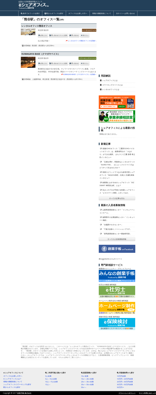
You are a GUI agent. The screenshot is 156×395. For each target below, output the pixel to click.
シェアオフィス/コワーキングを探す (17, 384)
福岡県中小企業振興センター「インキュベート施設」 (117, 218)
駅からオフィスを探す (54, 13)
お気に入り (43, 35)
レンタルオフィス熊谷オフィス (36, 25)
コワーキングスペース (87, 58)
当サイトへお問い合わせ (125, 13)
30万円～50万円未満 (125, 384)
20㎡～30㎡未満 (87, 382)
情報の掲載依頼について (101, 13)
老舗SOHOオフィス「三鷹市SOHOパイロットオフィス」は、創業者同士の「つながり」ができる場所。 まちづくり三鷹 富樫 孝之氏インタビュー (117, 152)
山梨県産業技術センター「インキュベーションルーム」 (117, 211)
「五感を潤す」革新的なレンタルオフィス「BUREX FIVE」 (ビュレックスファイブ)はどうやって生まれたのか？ (117, 165)
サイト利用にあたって (147, 393)
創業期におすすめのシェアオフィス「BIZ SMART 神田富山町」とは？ (116, 184)
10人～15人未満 (51, 382)
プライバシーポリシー (127, 393)
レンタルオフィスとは (110, 89)
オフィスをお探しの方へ (77, 13)
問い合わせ (75, 35)
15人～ (48, 384)
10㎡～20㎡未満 (87, 379)
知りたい (86, 35)
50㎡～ (83, 387)
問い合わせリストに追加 (59, 35)
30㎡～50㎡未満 (87, 384)
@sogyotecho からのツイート (110, 259)
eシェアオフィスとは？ (12, 379)
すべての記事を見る (117, 198)
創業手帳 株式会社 (24, 393)
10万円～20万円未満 (125, 379)
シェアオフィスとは (110, 80)
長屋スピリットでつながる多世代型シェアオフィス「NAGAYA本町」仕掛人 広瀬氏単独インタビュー (117, 175)
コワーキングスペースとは (112, 85)
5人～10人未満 (51, 379)
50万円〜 (120, 387)
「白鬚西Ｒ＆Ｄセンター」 (112, 224)
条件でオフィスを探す (31, 13)
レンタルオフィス (89, 30)
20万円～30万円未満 (125, 382)
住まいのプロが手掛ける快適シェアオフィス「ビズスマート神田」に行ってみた (117, 191)
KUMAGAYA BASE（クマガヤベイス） (40, 53)
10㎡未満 (84, 376)
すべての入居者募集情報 (117, 239)
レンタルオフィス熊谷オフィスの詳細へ (82, 41)
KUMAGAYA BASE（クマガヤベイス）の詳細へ (79, 74)
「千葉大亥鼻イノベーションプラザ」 (116, 229)
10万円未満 (121, 376)
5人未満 (48, 376)
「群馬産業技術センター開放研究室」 (116, 233)
